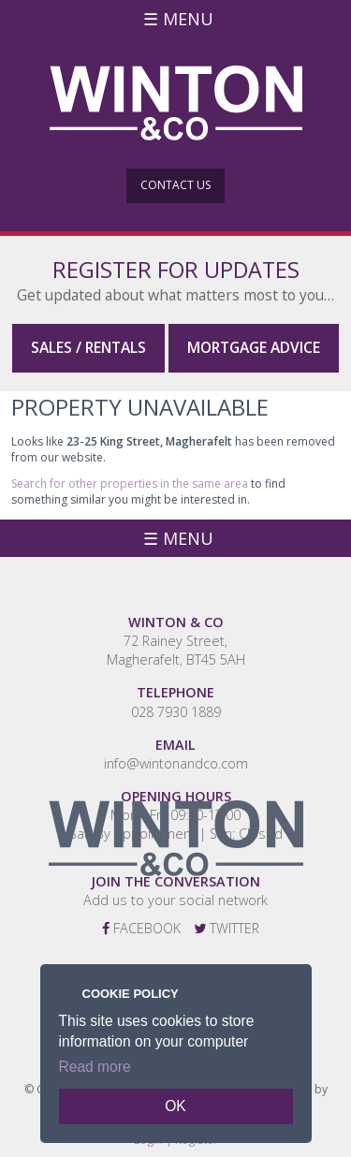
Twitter (226, 928)
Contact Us (175, 185)
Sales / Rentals (88, 347)
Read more (95, 1067)
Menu (188, 18)
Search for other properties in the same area (129, 483)
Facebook (141, 928)
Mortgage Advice (253, 347)
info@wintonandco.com (176, 763)
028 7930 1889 (176, 712)
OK (175, 1106)
